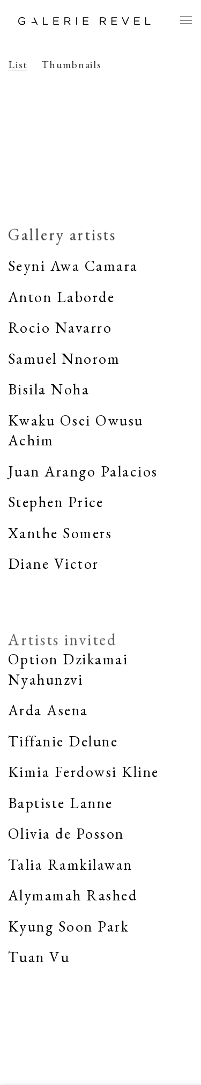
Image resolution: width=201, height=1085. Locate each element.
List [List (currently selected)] (18, 64)
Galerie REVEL (84, 21)
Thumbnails (71, 64)
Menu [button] (185, 21)
